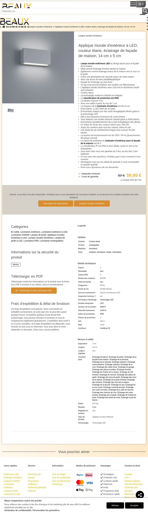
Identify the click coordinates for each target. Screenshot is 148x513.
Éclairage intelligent (13, 477)
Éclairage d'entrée (124, 370)
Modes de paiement (37, 487)
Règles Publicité (132, 497)
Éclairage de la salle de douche (121, 390)
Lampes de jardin (38, 235)
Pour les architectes (61, 477)
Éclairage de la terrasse (119, 359)
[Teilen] (139, 495)
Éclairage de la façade (108, 395)
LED (102, 303)
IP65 (102, 314)
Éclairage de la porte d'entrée (114, 380)
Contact (128, 474)
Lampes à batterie (12, 481)
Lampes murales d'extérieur (92, 203)
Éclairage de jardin (116, 357)
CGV (127, 477)
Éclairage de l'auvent (108, 375)
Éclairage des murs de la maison (116, 382)
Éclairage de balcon (100, 357)
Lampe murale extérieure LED (95, 63)
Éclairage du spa (118, 385)
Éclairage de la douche (101, 385)
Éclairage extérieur (119, 362)
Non (101, 271)
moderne (92, 252)
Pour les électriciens (61, 481)
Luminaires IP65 (31, 241)
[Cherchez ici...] (71, 11)
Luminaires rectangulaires (51, 241)
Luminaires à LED (12, 494)
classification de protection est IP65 (101, 98)
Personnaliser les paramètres (46, 510)
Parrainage (57, 484)
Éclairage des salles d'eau (107, 367)
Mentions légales (132, 481)
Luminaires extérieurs (30, 232)
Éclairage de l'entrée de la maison (105, 372)
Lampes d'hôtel (11, 491)
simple (108, 252)
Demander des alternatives (55, 203)
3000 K (103, 307)
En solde (15, 232)
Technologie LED (107, 300)
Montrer (16, 265)
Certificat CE (105, 328)
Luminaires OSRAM (20, 235)
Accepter (134, 505)
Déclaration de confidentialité (17, 510)
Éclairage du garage (126, 367)
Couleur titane (94, 241)
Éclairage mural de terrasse (114, 387)
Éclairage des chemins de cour (104, 392)
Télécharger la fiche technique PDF (35, 290)
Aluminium (93, 249)
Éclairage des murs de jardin (109, 377)
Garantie (32, 491)
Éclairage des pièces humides (104, 370)
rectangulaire (94, 245)
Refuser (115, 505)
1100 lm (103, 310)
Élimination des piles (134, 494)
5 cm (94, 407)
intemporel (101, 252)
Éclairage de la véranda (101, 362)
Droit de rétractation (134, 484)
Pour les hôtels (59, 474)
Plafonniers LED (11, 474)
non (101, 282)
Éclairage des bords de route (108, 397)
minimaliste (116, 252)
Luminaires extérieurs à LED (54, 232)
